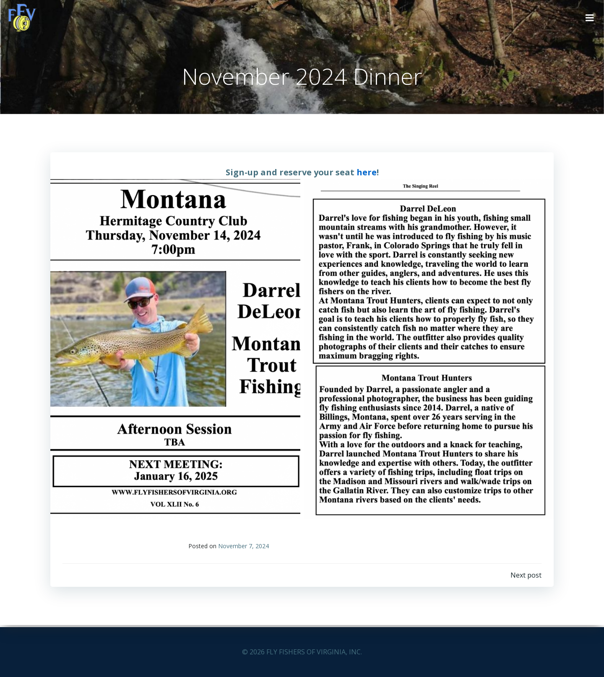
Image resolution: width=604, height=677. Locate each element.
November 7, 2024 (244, 548)
